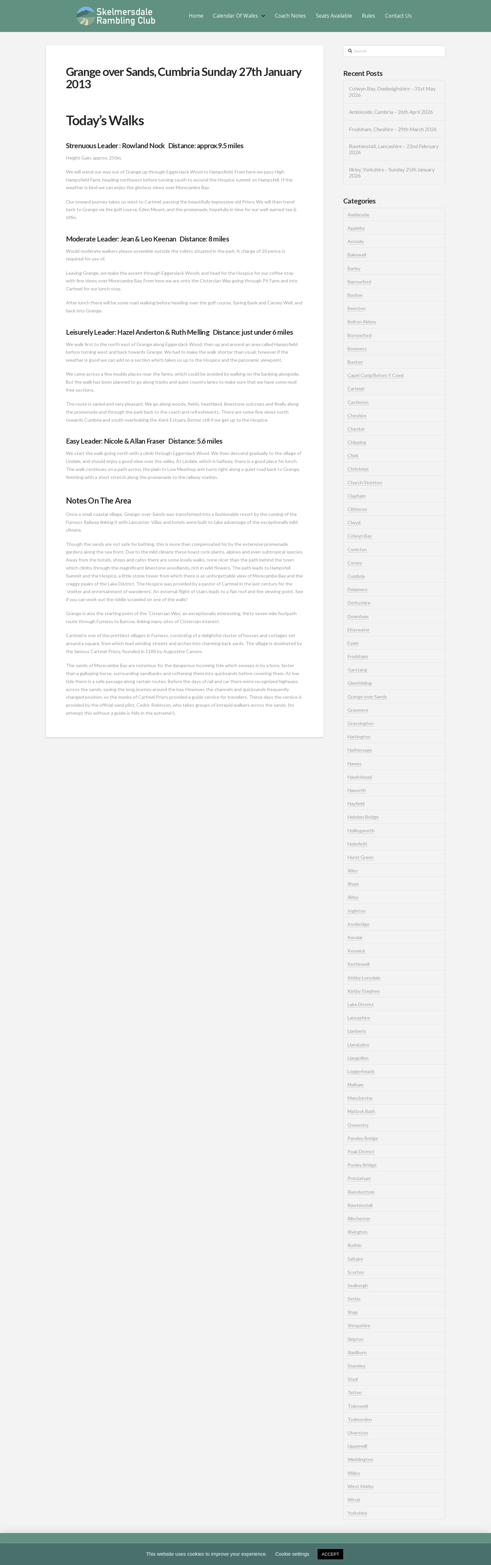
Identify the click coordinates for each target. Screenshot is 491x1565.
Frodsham (358, 656)
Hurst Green (361, 857)
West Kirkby (360, 1486)
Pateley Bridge (363, 1138)
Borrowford (359, 335)
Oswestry (358, 1125)
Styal (353, 1379)
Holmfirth (357, 844)
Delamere (358, 589)
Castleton (358, 402)
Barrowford (359, 281)
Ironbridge (358, 924)
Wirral (354, 1499)
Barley (354, 268)
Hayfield (356, 803)
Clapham (357, 496)
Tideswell (358, 1406)
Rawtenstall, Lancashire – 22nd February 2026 (394, 149)
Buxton (355, 362)
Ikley (353, 870)
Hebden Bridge (363, 817)
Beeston (357, 308)
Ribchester (359, 1218)
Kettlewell (358, 964)
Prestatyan (359, 1178)
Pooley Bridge (362, 1165)
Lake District (361, 1004)
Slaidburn (357, 1352)
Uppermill (357, 1446)
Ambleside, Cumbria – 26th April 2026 (391, 112)
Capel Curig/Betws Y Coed (375, 375)
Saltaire (355, 1259)
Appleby (356, 228)
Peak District (361, 1151)
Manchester (360, 1098)
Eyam (353, 643)
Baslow (355, 295)
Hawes (355, 763)
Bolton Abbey (362, 321)
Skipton (356, 1339)
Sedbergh (358, 1285)
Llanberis (357, 1031)
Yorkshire (357, 1513)
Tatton (355, 1392)
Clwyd (354, 522)
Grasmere (358, 710)
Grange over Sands (367, 696)
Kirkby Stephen (364, 991)
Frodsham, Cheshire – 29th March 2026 (393, 129)
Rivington (358, 1232)
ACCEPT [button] (330, 1554)
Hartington (359, 736)
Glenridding (360, 683)
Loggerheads (361, 1071)
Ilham (353, 884)
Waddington (360, 1459)
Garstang (357, 669)
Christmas (358, 469)
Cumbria (356, 576)
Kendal (355, 937)
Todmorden (360, 1419)
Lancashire (359, 1017)
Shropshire (359, 1325)
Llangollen (358, 1058)
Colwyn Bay (360, 536)
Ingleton (357, 911)
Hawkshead (360, 777)
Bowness (357, 348)
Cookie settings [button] (292, 1554)
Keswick (356, 951)
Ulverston (358, 1432)
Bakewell (357, 254)
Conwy (355, 563)
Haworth (357, 790)
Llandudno (358, 1044)
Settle (354, 1299)
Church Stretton (365, 482)
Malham (356, 1084)
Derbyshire (359, 602)
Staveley (357, 1366)
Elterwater (359, 629)
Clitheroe (357, 509)
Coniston (357, 549)
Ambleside (358, 214)
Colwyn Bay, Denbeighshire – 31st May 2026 (392, 92)
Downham (358, 616)
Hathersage (360, 750)
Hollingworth (361, 830)
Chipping (357, 442)
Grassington (360, 723)
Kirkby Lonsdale (364, 977)
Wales (354, 1473)
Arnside (356, 241)
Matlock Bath (361, 1111)
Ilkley (353, 897)
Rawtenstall (360, 1205)
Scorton (356, 1272)
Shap (353, 1312)
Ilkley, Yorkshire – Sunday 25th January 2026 (392, 173)
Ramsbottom (361, 1192)
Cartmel (356, 388)
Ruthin (355, 1245)
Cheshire (357, 415)
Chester (356, 429)
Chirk (353, 455)
